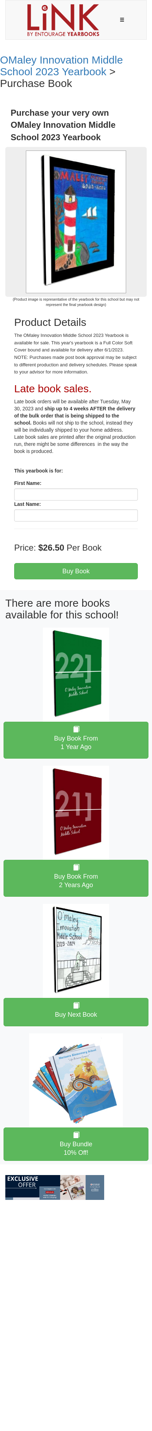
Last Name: (27, 504)
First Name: (27, 483)
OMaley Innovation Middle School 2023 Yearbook (61, 65)
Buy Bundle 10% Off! (76, 1144)
